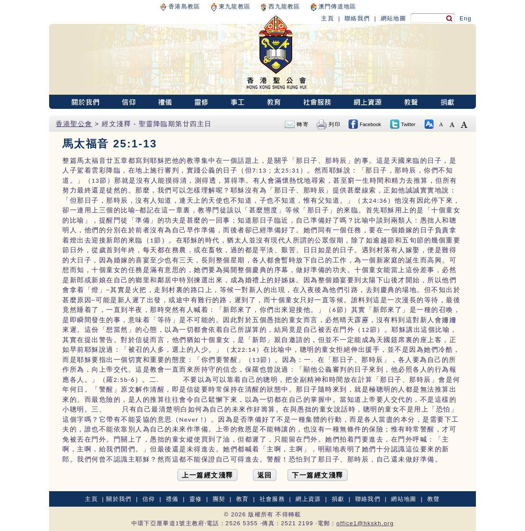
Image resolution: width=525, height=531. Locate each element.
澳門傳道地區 (333, 6)
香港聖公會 (74, 123)
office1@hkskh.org (365, 523)
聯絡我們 (357, 18)
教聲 (433, 499)
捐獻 (338, 499)
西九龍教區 (280, 6)
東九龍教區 (230, 6)
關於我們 (118, 499)
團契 (219, 499)
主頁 (327, 18)
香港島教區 (180, 6)
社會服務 (272, 499)
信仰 (148, 499)
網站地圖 (393, 18)
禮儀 (172, 499)
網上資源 (308, 499)
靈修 (195, 499)
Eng (465, 18)
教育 (242, 499)
